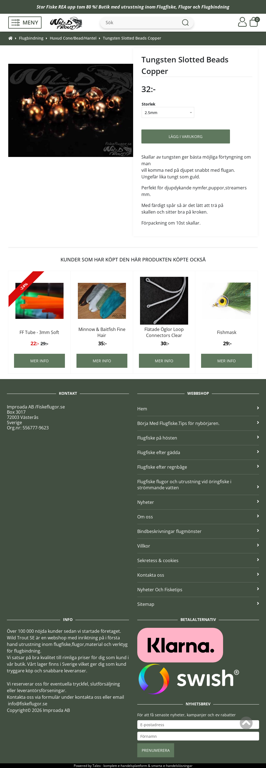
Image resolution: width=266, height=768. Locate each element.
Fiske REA (56, 7)
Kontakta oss (198, 575)
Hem (198, 409)
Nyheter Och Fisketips (198, 590)
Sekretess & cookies (198, 560)
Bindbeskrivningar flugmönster (198, 531)
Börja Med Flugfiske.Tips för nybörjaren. (198, 423)
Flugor (185, 7)
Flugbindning (215, 7)
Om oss (198, 517)
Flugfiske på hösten (198, 438)
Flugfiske (166, 7)
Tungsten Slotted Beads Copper (132, 38)
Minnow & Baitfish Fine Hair (101, 332)
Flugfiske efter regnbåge (198, 467)
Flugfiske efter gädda (198, 452)
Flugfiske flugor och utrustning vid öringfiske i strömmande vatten (198, 485)
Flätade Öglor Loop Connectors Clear (164, 332)
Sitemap (198, 604)
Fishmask (226, 332)
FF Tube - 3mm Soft (39, 332)
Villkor (198, 546)
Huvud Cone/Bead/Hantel (73, 38)
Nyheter (198, 502)
